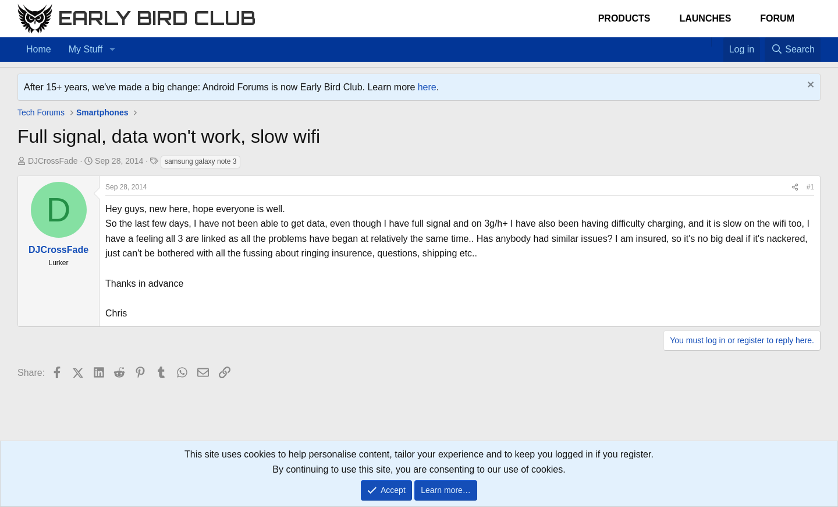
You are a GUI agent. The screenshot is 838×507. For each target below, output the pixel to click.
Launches (705, 18)
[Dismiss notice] (809, 86)
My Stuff (85, 49)
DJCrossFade (53, 161)
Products (624, 18)
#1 (810, 187)
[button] (112, 49)
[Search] (793, 49)
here (427, 87)
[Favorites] (717, 42)
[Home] (705, 42)
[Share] (795, 187)
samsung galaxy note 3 (200, 161)
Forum (777, 18)
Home (38, 49)
